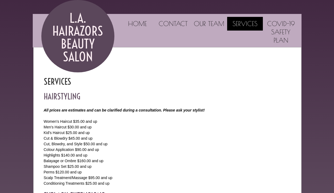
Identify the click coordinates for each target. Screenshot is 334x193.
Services (245, 23)
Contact (173, 23)
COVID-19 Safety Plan (281, 32)
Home (137, 23)
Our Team (209, 23)
